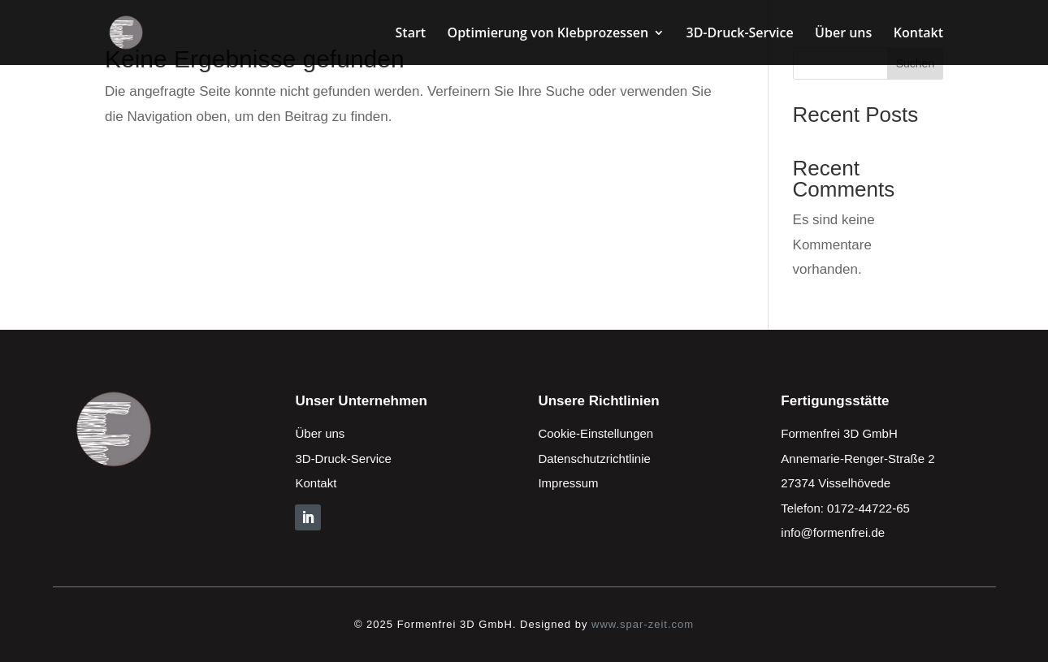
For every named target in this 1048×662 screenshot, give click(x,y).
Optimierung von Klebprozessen (548, 34)
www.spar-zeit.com (642, 624)
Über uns (843, 34)
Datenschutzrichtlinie (594, 458)
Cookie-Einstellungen (595, 433)
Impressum (568, 483)
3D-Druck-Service (739, 34)
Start (411, 34)
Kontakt (918, 34)
